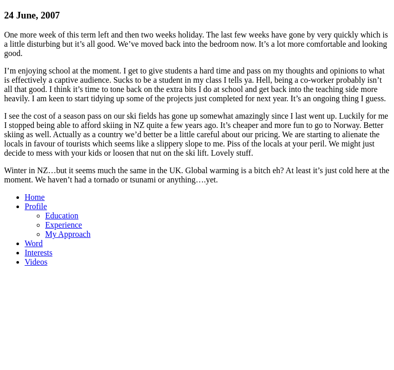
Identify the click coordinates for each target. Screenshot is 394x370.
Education (61, 215)
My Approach (67, 234)
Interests (38, 252)
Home (35, 197)
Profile (36, 206)
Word (34, 243)
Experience (63, 224)
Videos (36, 261)
